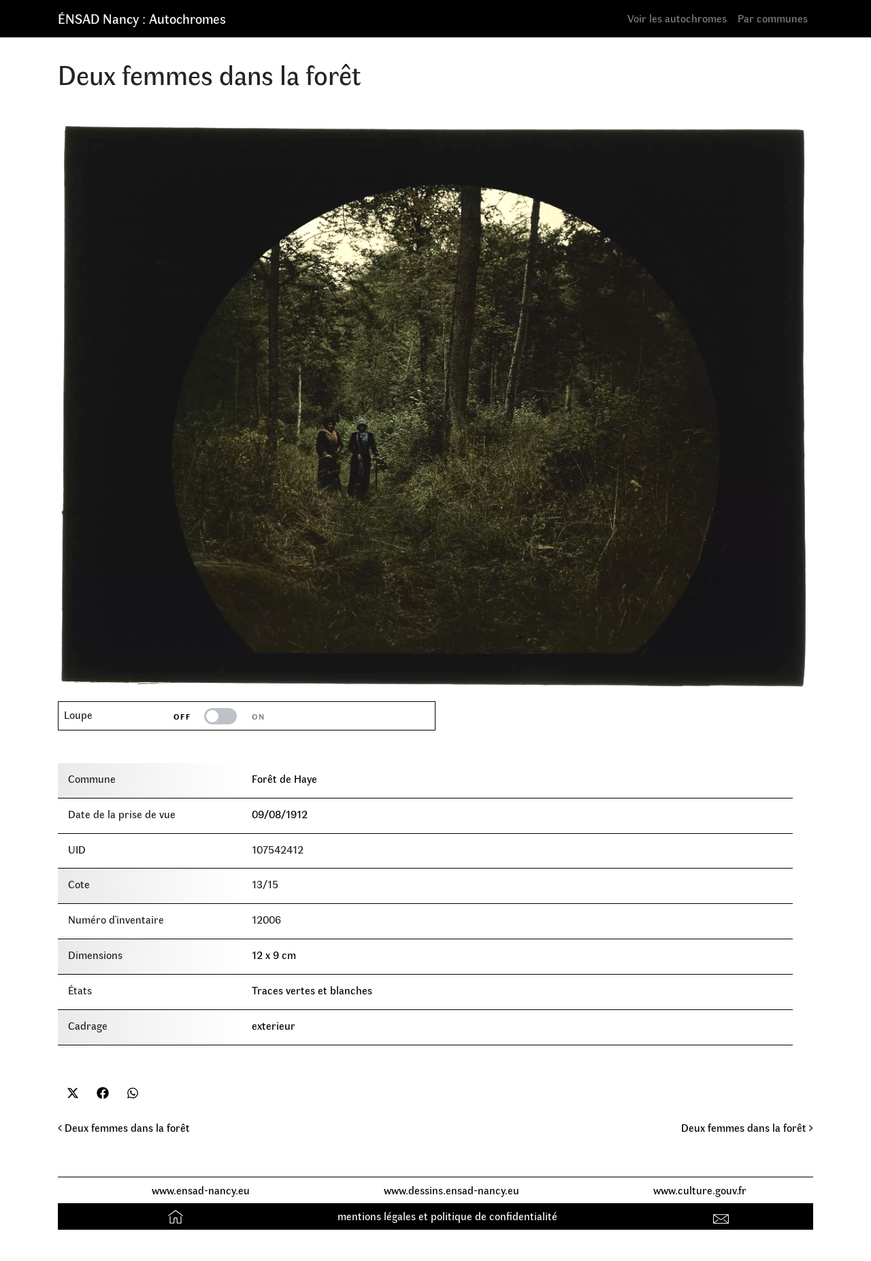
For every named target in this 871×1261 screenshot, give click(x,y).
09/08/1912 (280, 814)
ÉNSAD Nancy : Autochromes (142, 18)
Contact (723, 1216)
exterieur (273, 1025)
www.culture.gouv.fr (699, 1190)
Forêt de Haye (284, 778)
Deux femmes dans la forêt (124, 1127)
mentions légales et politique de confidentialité (447, 1216)
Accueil (177, 1216)
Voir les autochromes (677, 18)
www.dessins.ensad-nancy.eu (451, 1190)
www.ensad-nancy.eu (201, 1190)
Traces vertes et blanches (312, 990)
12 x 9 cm (274, 954)
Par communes (773, 18)
